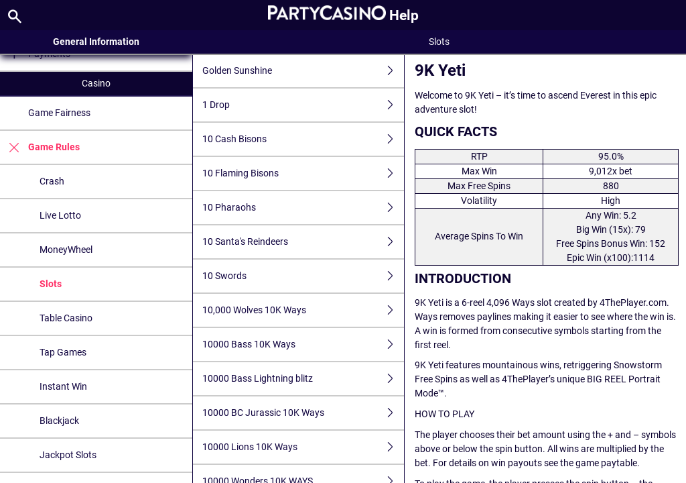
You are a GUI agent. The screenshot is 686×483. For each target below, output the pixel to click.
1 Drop (303, 105)
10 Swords (303, 276)
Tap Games (63, 352)
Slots (51, 283)
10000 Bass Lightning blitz (303, 378)
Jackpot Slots (68, 454)
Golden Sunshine (303, 70)
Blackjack (59, 420)
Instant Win (63, 386)
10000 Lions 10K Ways (303, 447)
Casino (96, 83)
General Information (96, 41)
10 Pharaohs (303, 207)
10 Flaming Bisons (303, 173)
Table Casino (66, 318)
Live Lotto (60, 215)
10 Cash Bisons (303, 139)
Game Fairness (59, 112)
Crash (52, 181)
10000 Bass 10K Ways (303, 344)
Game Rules (40, 147)
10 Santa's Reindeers (303, 241)
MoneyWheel (66, 249)
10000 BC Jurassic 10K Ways (303, 412)
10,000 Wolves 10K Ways (303, 310)
